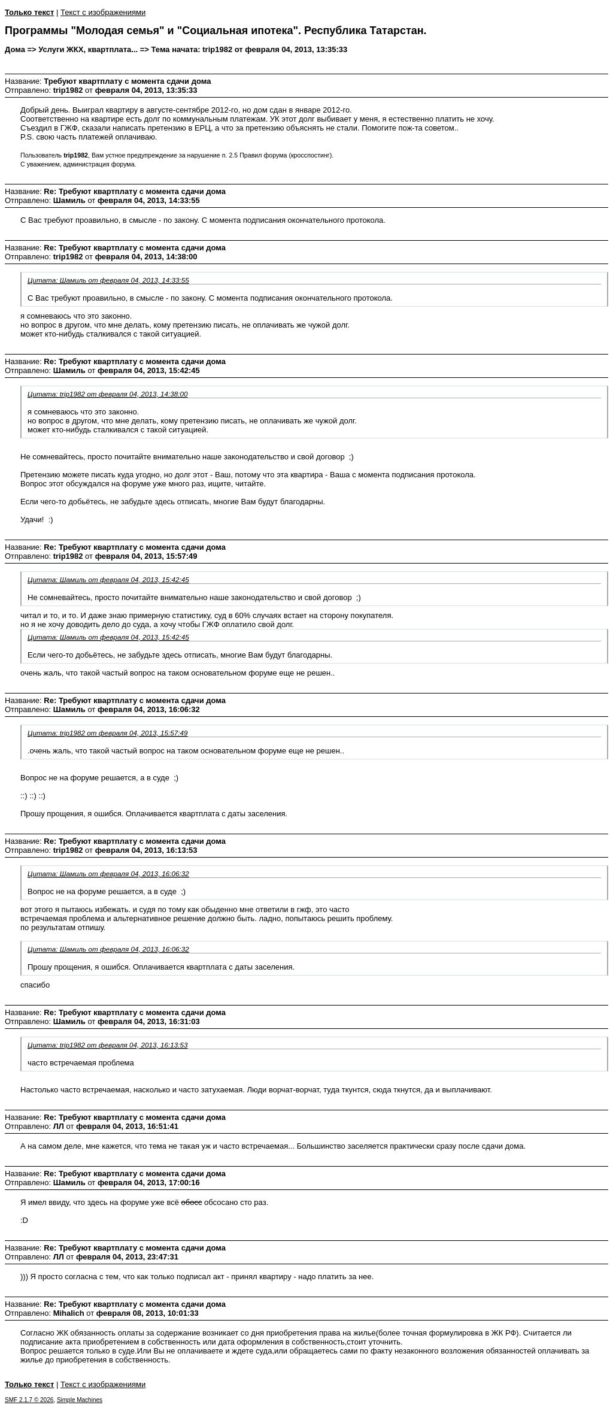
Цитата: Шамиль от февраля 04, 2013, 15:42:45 (108, 579)
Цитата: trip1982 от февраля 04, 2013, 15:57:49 (108, 733)
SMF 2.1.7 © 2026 (29, 1400)
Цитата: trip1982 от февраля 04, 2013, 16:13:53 (108, 1045)
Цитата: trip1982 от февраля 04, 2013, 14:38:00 (108, 394)
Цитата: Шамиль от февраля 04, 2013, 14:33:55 (108, 280)
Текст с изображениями (102, 12)
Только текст (29, 12)
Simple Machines (79, 1400)
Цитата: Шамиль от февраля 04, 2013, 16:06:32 (108, 873)
